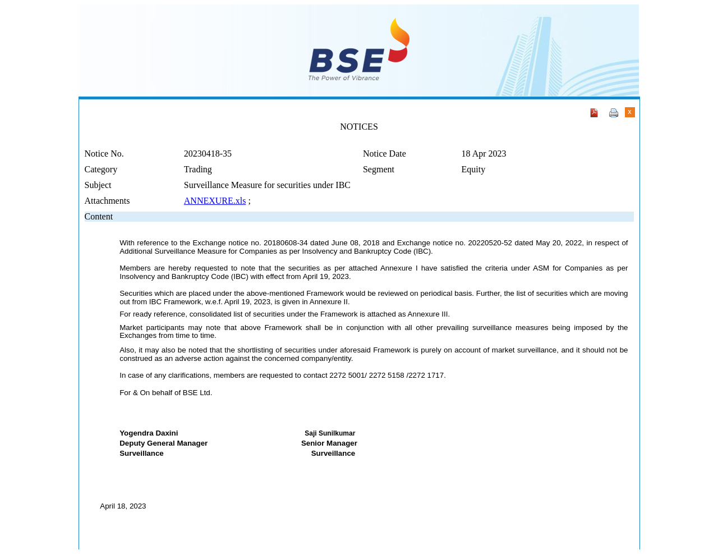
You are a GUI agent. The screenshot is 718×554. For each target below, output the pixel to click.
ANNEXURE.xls (215, 200)
